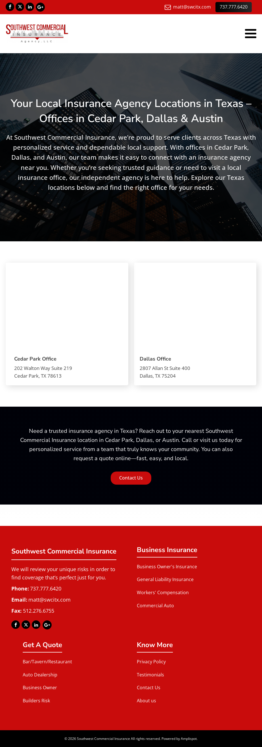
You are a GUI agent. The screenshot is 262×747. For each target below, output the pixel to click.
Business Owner (40, 687)
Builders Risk (36, 700)
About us (146, 700)
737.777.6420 (234, 7)
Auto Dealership (40, 675)
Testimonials (150, 675)
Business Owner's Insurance (167, 566)
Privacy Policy (151, 661)
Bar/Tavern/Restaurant (47, 661)
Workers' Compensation (163, 592)
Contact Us (131, 478)
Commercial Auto (155, 605)
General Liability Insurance (165, 579)
